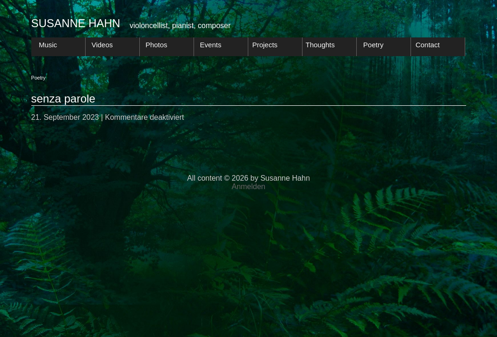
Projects (264, 45)
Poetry (373, 45)
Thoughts (320, 45)
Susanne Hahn (76, 23)
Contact (428, 45)
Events (211, 45)
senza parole (63, 98)
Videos (102, 45)
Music (48, 45)
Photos (156, 45)
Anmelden (248, 186)
